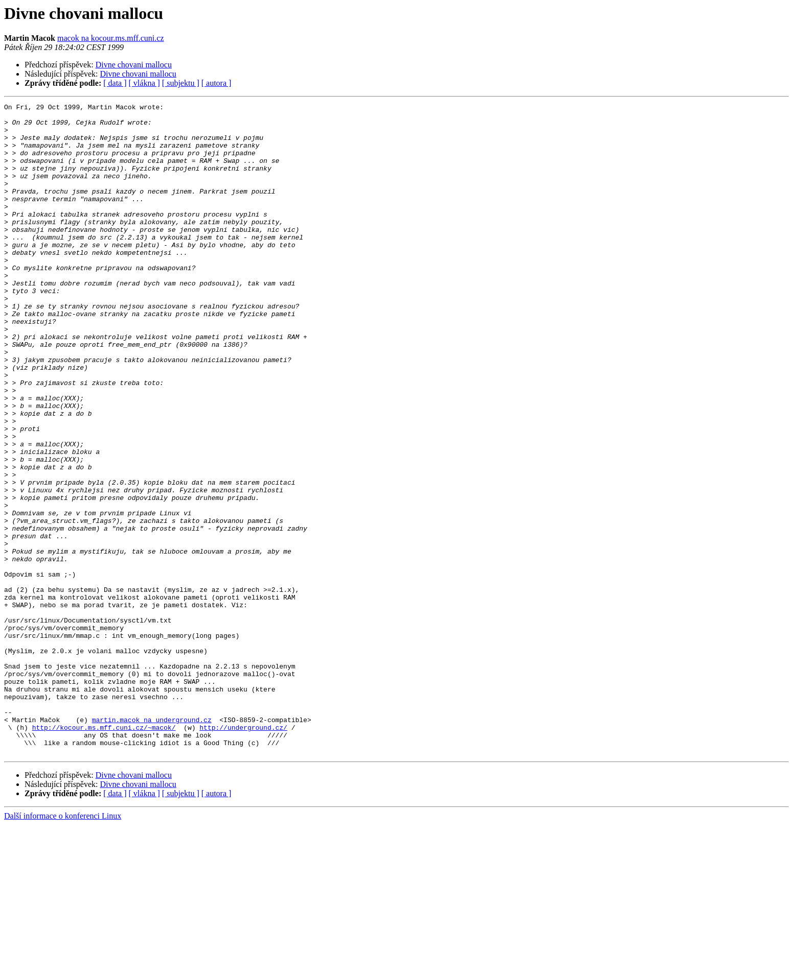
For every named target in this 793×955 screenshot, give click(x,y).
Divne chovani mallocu (134, 64)
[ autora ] (216, 83)
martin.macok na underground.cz (152, 843)
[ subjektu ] (180, 83)
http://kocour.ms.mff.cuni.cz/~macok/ (104, 852)
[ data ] (114, 83)
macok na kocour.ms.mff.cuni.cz (110, 38)
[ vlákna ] (144, 83)
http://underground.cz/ (243, 852)
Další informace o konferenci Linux (62, 946)
